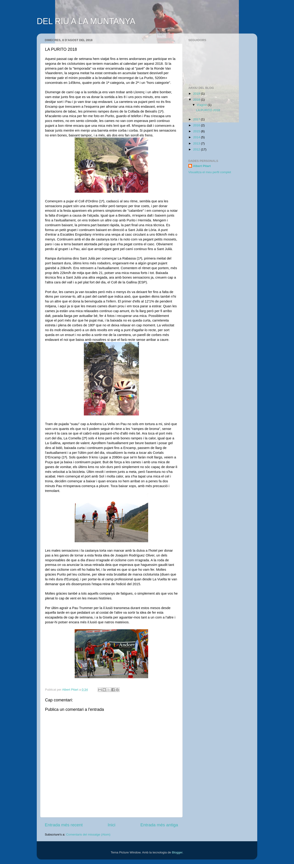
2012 (197, 149)
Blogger (177, 852)
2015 (197, 131)
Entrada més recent (64, 824)
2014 (197, 137)
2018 (197, 99)
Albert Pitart (202, 166)
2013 (197, 143)
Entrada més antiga (159, 824)
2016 (197, 125)
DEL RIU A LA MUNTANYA (86, 21)
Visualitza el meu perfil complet (209, 172)
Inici (112, 824)
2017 (197, 119)
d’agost (202, 105)
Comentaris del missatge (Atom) (88, 834)
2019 (197, 93)
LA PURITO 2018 (208, 110)
